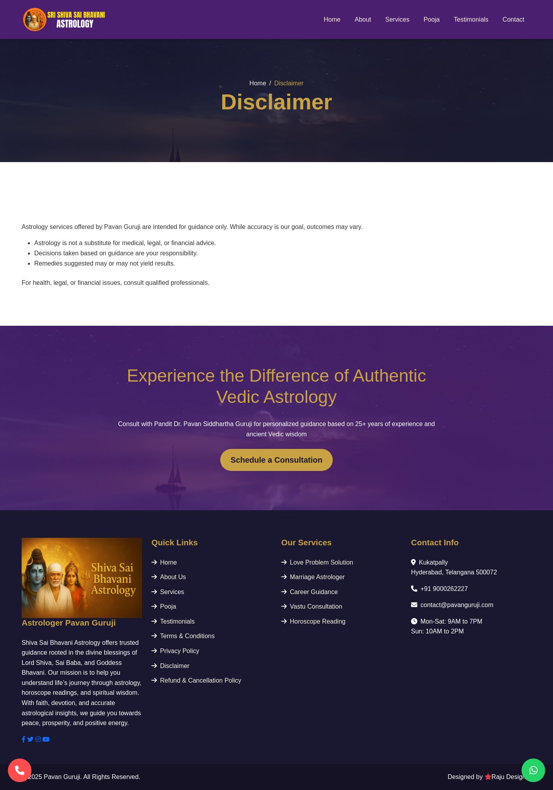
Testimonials (471, 19)
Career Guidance (309, 592)
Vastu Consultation (311, 606)
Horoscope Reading (313, 621)
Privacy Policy (175, 651)
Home (332, 19)
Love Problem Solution (317, 562)
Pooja (432, 19)
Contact (513, 19)
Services (397, 19)
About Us (168, 577)
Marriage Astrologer (313, 577)
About (363, 19)
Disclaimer (170, 666)
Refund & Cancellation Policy (196, 680)
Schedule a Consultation (276, 460)
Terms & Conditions (183, 636)
